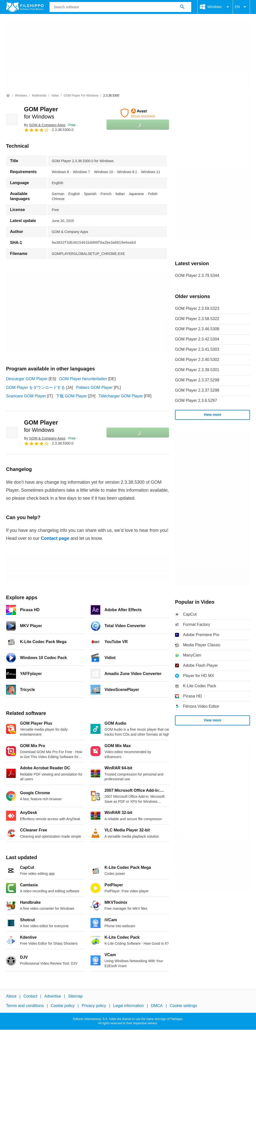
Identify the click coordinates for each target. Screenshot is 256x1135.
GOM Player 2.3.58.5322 (197, 319)
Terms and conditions (25, 1006)
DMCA (157, 1006)
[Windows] (21, 96)
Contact (30, 996)
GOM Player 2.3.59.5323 (197, 308)
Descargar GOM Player (27, 379)
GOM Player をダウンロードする (35, 387)
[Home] (8, 95)
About (11, 996)
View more (212, 415)
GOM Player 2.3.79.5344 (197, 275)
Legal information (128, 1006)
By (45, 125)
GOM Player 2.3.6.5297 (196, 400)
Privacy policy (94, 1006)
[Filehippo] (25, 7)
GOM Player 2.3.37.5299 (197, 380)
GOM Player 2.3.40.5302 (197, 359)
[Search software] (182, 7)
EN (241, 7)
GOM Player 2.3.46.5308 (197, 329)
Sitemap (75, 996)
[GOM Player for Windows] (81, 96)
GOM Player (41, 426)
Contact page (55, 538)
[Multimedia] (39, 96)
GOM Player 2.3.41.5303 (197, 349)
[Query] (120, 7)
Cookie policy (62, 1006)
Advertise (52, 996)
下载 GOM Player (71, 396)
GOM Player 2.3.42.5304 (197, 339)
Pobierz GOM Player (94, 387)
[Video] (55, 96)
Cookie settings (183, 1006)
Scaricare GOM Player (26, 396)
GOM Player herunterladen (83, 379)
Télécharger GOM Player (120, 396)
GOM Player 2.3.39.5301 (197, 370)
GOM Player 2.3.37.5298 (197, 390)
